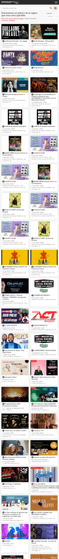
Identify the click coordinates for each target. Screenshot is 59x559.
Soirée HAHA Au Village (16, 18)
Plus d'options (55, 8)
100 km (3, 20)
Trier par (49, 13)
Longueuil (12, 20)
